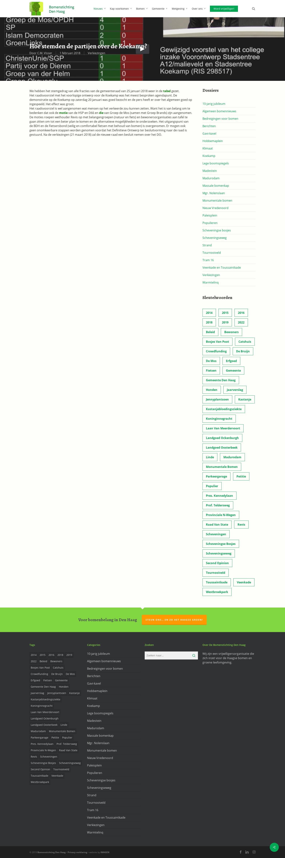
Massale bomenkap (215, 186)
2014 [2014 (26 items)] (209, 313)
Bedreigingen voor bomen (220, 119)
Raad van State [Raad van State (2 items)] (217, 525)
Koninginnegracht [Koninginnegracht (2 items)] (219, 419)
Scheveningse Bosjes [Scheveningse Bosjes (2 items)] (221, 544)
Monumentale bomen (217, 201)
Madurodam (211, 178)
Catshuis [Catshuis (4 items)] (244, 342)
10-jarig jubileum (213, 104)
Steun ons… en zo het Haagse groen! (174, 619)
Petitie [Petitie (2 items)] (241, 476)
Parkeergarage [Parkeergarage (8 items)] (216, 476)
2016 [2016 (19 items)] (241, 313)
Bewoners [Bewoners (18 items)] (231, 332)
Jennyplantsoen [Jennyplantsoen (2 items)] (217, 399)
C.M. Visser (44, 53)
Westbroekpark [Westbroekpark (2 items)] (217, 592)
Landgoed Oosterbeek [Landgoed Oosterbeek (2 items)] (222, 448)
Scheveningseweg (214, 238)
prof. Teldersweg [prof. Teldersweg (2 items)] (218, 505)
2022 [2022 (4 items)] (241, 322)
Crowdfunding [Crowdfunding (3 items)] (216, 351)
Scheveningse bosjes (216, 230)
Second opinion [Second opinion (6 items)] (217, 563)
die (101, 113)
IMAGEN (105, 852)
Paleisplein (209, 215)
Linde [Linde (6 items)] (210, 457)
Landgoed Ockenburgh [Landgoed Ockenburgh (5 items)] (222, 438)
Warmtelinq (210, 282)
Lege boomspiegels (215, 163)
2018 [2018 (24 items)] (209, 322)
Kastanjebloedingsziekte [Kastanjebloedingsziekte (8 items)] (224, 409)
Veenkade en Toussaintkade (221, 268)
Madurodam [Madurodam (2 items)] (232, 457)
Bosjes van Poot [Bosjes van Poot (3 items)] (217, 342)
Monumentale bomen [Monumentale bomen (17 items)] (222, 467)
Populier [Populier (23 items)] (212, 486)
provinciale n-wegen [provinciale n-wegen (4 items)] (221, 515)
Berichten (209, 126)
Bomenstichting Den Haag (51, 852)
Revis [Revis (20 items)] (241, 525)
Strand (207, 245)
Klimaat (207, 148)
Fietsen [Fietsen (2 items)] (211, 371)
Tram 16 (208, 260)
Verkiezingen (96, 53)
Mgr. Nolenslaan (213, 193)
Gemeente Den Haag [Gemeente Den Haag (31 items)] (221, 380)
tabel (167, 91)
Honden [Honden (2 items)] (211, 390)
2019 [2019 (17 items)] (225, 322)
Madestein (209, 171)
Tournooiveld (211, 253)
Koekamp (208, 156)
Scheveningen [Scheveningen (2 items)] (216, 534)
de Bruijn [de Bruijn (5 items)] (243, 351)
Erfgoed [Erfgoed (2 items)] (231, 361)
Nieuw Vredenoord (215, 208)
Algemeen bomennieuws (219, 111)
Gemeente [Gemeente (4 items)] (233, 371)
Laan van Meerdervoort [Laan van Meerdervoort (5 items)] (223, 428)
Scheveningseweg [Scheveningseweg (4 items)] (218, 553)
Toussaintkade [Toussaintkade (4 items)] (216, 582)
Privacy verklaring (77, 852)
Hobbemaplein (212, 141)
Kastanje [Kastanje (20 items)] (244, 399)
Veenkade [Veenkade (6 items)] (244, 582)
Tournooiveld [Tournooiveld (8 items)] (215, 573)
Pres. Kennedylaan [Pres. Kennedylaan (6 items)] (219, 496)
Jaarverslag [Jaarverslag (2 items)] (235, 390)
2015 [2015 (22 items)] (225, 313)
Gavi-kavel (209, 133)
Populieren (210, 223)
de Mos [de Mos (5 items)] (211, 361)
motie (63, 113)
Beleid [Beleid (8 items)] (210, 332)
